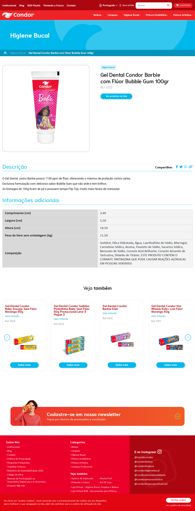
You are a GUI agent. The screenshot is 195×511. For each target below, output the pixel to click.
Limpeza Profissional (81, 467)
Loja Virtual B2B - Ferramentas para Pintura (94, 491)
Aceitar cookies (178, 500)
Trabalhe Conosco (16, 467)
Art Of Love (106, 482)
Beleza (97, 15)
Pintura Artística (182, 15)
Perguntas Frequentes (18, 463)
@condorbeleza (143, 461)
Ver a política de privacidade (178, 505)
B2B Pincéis (33, 5)
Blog (21, 5)
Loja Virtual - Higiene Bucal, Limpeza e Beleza (95, 487)
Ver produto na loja (116, 96)
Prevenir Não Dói (16, 486)
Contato (71, 5)
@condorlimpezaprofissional (150, 484)
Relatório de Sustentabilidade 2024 (25, 471)
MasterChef (106, 478)
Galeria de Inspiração (82, 478)
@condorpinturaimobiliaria (150, 475)
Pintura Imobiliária (156, 15)
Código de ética (15, 474)
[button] (7, 337)
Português (109, 5)
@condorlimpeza (144, 466)
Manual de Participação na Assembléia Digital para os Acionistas (26, 480)
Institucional (9, 5)
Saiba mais (24, 365)
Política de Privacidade (19, 459)
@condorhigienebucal (147, 470)
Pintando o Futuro (54, 5)
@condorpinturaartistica (148, 479)
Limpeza (75, 451)
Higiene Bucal (131, 15)
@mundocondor (143, 457)
